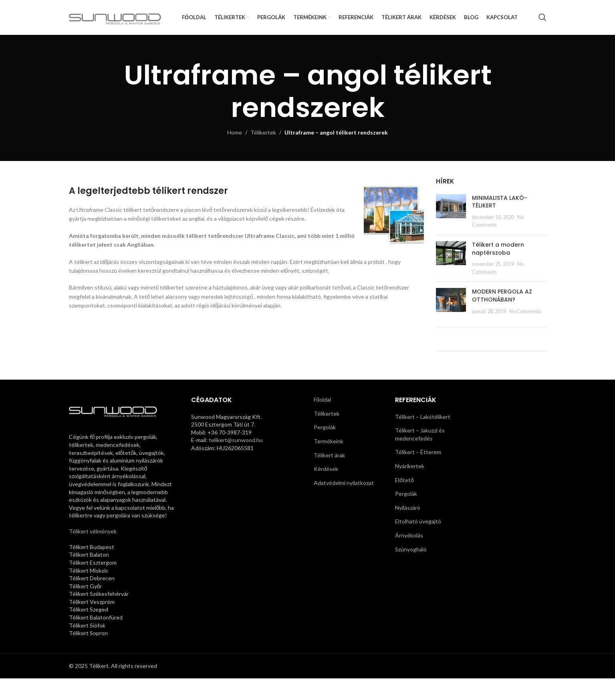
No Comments (525, 319)
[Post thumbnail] (451, 218)
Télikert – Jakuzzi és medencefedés (420, 442)
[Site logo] (117, 20)
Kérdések (326, 476)
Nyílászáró (407, 514)
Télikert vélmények (93, 538)
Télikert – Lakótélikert (422, 423)
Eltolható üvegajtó (418, 528)
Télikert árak (329, 462)
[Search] (542, 21)
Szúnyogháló (411, 556)
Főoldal (322, 407)
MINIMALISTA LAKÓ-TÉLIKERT (499, 209)
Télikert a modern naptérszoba (498, 256)
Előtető (404, 487)
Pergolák (325, 434)
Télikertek (263, 139)
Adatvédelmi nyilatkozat (344, 490)
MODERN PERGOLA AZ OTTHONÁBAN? (502, 303)
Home (234, 139)
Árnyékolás (409, 542)
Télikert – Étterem (418, 459)
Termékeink (328, 448)
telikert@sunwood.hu (236, 447)
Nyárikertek (409, 473)
